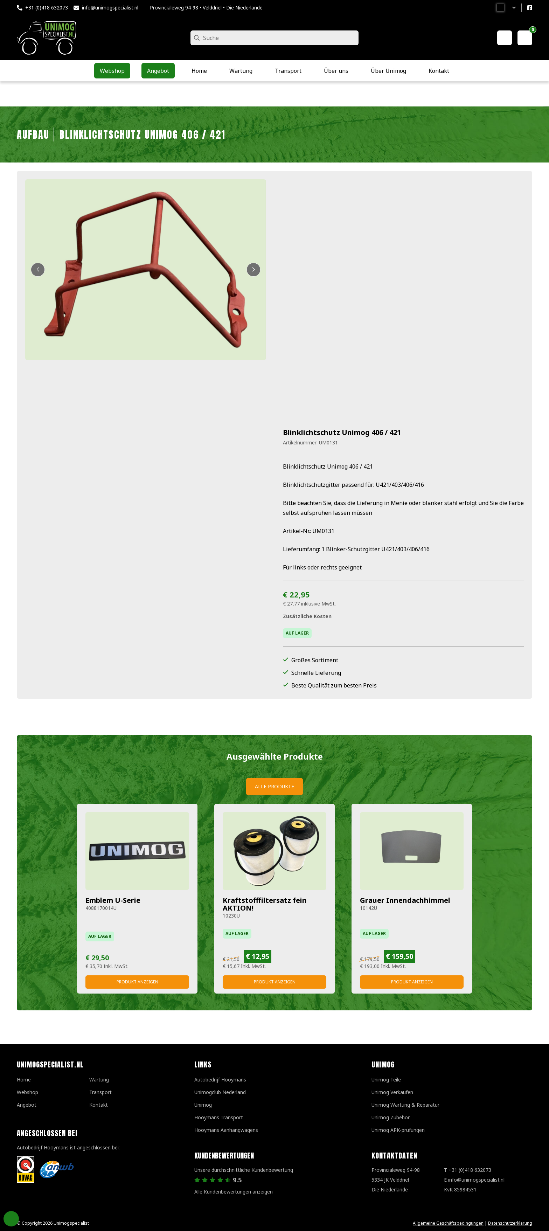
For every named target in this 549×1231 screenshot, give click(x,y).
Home (24, 1079)
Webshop (27, 1092)
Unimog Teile (386, 1079)
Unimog (203, 1104)
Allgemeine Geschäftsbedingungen (448, 1223)
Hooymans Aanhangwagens (226, 1130)
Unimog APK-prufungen (398, 1130)
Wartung (99, 1079)
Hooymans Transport (218, 1117)
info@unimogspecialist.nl (110, 7)
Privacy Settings (11, 1218)
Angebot (26, 1104)
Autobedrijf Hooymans (220, 1079)
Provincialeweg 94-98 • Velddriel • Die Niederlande (206, 7)
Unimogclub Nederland (220, 1092)
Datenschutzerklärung (510, 1223)
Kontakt (98, 1104)
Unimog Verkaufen (392, 1092)
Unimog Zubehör (390, 1117)
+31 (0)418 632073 (46, 7)
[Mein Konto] (504, 37)
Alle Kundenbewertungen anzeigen (233, 1191)
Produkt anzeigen (137, 982)
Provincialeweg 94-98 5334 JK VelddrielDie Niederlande (395, 1180)
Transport (100, 1092)
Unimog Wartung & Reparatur (405, 1104)
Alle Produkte (274, 786)
